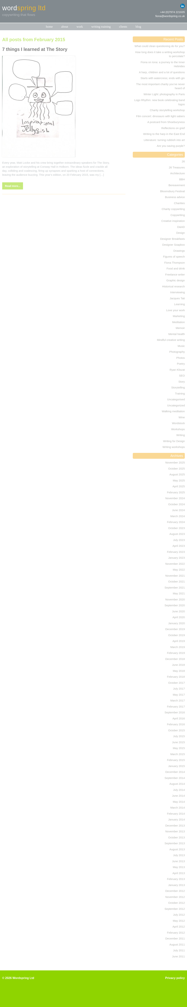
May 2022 (179, 569)
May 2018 (179, 670)
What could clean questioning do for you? (160, 46)
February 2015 (176, 760)
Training (180, 393)
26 (183, 161)
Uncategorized (176, 405)
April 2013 (178, 873)
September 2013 (175, 843)
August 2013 (177, 849)
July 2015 (179, 736)
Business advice (175, 197)
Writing (180, 435)
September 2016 (175, 712)
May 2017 (179, 694)
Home (49, 26)
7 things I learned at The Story (34, 49)
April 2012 (178, 926)
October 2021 (176, 581)
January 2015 (176, 766)
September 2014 (175, 777)
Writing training (101, 26)
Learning (179, 304)
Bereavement (177, 185)
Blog (138, 26)
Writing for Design (174, 441)
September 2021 (175, 587)
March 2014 (177, 807)
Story (181, 381)
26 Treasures (177, 167)
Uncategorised (176, 399)
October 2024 (176, 504)
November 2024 (175, 498)
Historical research (173, 286)
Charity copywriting (173, 209)
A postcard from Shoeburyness (166, 122)
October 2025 (176, 468)
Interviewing (177, 292)
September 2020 (175, 605)
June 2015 (178, 742)
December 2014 (175, 771)
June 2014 (178, 795)
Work (80, 26)
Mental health (176, 334)
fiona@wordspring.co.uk (170, 16)
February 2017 (176, 706)
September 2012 (175, 908)
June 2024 (178, 510)
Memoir (180, 328)
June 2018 (178, 664)
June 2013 (178, 861)
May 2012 (179, 920)
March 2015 (177, 754)
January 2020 (176, 623)
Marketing (179, 316)
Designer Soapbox (173, 244)
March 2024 (177, 516)
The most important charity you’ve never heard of (160, 86)
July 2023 (179, 539)
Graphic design (175, 280)
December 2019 (175, 629)
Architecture (177, 173)
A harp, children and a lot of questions (162, 72)
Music (181, 345)
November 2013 (175, 831)
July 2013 (179, 855)
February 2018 (176, 676)
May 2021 (179, 593)
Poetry (181, 363)
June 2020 (178, 611)
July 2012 (179, 914)
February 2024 (176, 522)
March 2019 (177, 647)
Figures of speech (174, 256)
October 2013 (176, 837)
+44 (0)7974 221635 (172, 12)
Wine (182, 417)
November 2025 (175, 462)
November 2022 (175, 563)
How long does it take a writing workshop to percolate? (160, 54)
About (64, 26)
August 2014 (177, 783)
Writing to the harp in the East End (164, 133)
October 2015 (176, 730)
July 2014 (179, 789)
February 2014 (176, 813)
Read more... (12, 186)
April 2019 (178, 641)
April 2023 (178, 545)
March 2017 (177, 700)
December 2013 (175, 825)
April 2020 (178, 617)
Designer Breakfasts (172, 238)
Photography (177, 351)
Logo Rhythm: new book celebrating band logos (159, 102)
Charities (179, 203)
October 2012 (176, 902)
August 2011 (177, 944)
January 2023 (176, 557)
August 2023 (177, 533)
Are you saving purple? (171, 145)
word (24, 8)
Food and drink (176, 268)
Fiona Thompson (174, 262)
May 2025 (179, 480)
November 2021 (175, 575)
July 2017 (179, 688)
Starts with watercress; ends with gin (162, 78)
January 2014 (176, 819)
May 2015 (179, 748)
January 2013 (176, 885)
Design (180, 232)
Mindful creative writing (171, 339)
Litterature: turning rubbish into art (164, 140)
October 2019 (176, 635)
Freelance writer (175, 274)
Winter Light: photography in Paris (164, 94)
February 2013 (176, 879)
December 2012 (175, 890)
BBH (182, 179)
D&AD (181, 226)
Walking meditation (173, 411)
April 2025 (178, 486)
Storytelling (178, 387)
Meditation (178, 322)
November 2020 (175, 599)
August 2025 (177, 474)
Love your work (175, 310)
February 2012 (176, 932)
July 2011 (179, 950)
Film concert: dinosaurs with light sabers (160, 116)
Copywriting (178, 215)
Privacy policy (175, 978)
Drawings (179, 250)
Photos (180, 357)
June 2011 (178, 956)
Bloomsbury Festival (172, 191)
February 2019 (176, 652)
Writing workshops (174, 446)
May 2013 (179, 867)
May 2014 (179, 801)
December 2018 (175, 658)
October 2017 (176, 682)
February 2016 (176, 724)
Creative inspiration (173, 220)
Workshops (178, 429)
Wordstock (178, 423)
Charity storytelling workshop (167, 110)
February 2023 (176, 551)
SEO (182, 375)
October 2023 (176, 528)
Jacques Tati (177, 298)
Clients (123, 26)
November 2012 (175, 896)
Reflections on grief (173, 128)
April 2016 (178, 718)
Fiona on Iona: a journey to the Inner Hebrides (163, 64)
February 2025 (176, 492)
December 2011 (175, 938)
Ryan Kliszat (177, 369)
